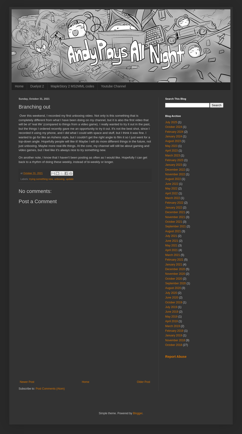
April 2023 (171, 150)
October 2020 (173, 278)
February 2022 (174, 202)
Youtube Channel (113, 86)
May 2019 (171, 316)
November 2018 (175, 340)
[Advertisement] (85, 341)
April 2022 (171, 193)
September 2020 (175, 283)
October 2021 (173, 221)
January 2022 (173, 207)
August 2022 (173, 179)
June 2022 (171, 184)
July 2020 (171, 293)
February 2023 (174, 160)
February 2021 (174, 259)
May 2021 (171, 245)
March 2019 (172, 326)
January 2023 (173, 164)
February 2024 (174, 131)
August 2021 (173, 231)
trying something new (41, 179)
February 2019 (174, 330)
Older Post (143, 382)
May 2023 (171, 146)
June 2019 (171, 311)
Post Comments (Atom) (50, 388)
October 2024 (173, 127)
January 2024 (173, 136)
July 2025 (171, 122)
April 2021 (171, 250)
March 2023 (172, 155)
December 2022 (175, 169)
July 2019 (171, 307)
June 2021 (171, 240)
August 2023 (173, 141)
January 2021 (173, 264)
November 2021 (175, 217)
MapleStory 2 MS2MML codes (72, 86)
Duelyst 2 (37, 86)
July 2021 (171, 236)
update (70, 179)
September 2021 (175, 226)
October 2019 (173, 302)
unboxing (59, 179)
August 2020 (173, 288)
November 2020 (175, 273)
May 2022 (171, 188)
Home (19, 86)
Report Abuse (175, 356)
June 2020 (171, 297)
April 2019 (171, 321)
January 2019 (173, 335)
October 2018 (173, 345)
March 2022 (172, 198)
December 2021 (175, 212)
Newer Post (27, 382)
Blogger (137, 413)
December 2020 (175, 269)
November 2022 (175, 174)
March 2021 (172, 255)
